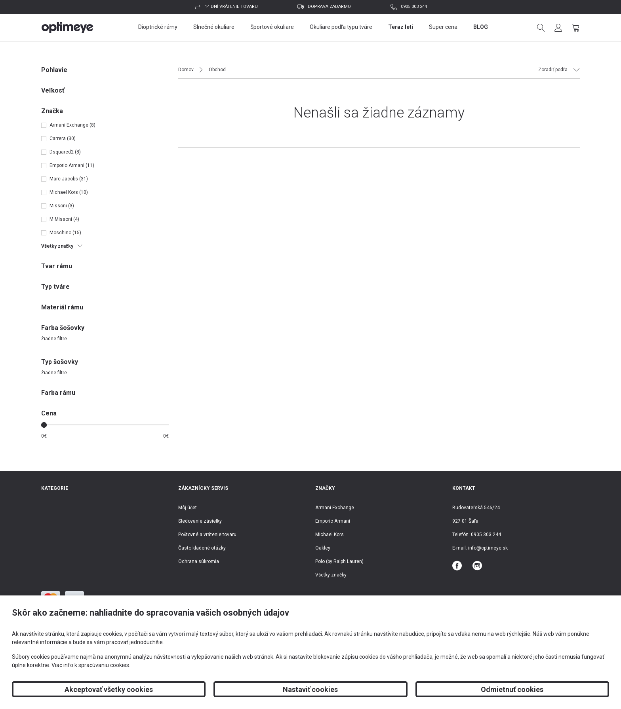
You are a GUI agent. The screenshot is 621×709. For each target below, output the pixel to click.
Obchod (217, 69)
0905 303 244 (414, 6)
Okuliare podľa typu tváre (341, 27)
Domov (186, 69)
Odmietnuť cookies (512, 689)
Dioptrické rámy (157, 27)
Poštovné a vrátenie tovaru (207, 534)
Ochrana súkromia (198, 561)
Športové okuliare (272, 27)
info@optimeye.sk (488, 548)
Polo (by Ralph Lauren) (339, 561)
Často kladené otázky (202, 548)
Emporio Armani (332, 521)
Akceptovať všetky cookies (109, 689)
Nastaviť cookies (310, 689)
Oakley (322, 548)
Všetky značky (331, 575)
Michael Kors (329, 534)
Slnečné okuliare (213, 27)
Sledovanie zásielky (200, 521)
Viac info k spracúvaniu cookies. (90, 665)
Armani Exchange (334, 507)
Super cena (443, 27)
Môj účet (187, 507)
